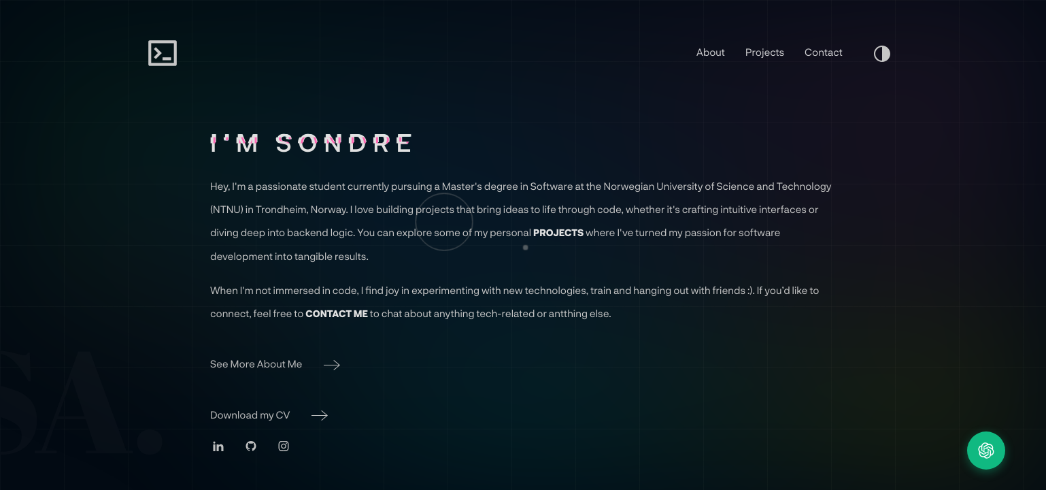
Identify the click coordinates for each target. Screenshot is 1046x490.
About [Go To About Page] (710, 52)
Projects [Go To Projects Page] (764, 52)
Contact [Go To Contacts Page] (824, 52)
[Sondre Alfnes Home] (163, 53)
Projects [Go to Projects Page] (558, 232)
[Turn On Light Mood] (882, 53)
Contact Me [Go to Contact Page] (336, 313)
